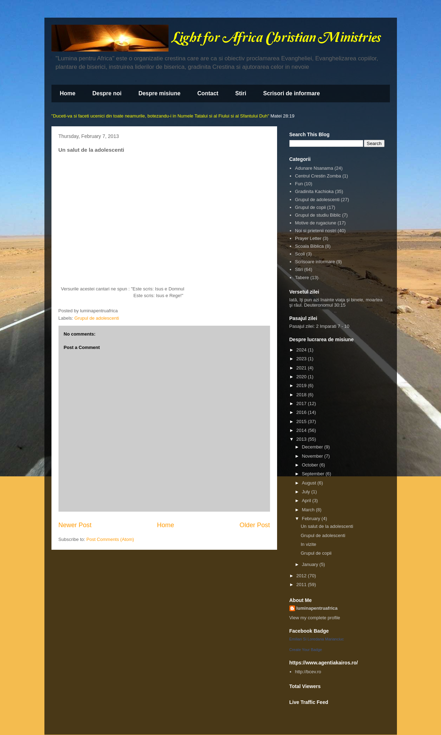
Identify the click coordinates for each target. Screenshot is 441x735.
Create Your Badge (305, 649)
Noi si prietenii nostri (315, 230)
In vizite (308, 544)
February (311, 518)
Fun (299, 183)
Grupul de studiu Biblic (318, 215)
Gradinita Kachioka (314, 191)
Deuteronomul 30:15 (324, 305)
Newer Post (75, 525)
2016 (302, 412)
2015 (302, 421)
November (313, 456)
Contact (208, 93)
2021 (302, 367)
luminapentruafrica (317, 608)
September (313, 473)
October (310, 465)
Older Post (255, 525)
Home (67, 93)
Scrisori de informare (291, 93)
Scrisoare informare (315, 261)
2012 (302, 575)
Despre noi (107, 93)
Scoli (300, 254)
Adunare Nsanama (314, 168)
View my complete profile (314, 617)
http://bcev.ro (308, 671)
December (313, 447)
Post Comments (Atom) (110, 539)
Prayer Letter (308, 238)
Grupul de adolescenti (96, 318)
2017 (302, 403)
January (310, 564)
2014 (302, 430)
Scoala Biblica (309, 246)
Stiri (240, 93)
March (309, 509)
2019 (302, 385)
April (307, 500)
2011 (302, 584)
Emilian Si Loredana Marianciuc (316, 639)
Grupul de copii (310, 207)
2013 (302, 439)
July (306, 491)
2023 (302, 358)
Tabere (302, 277)
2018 (302, 394)
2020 (302, 376)
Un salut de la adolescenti (327, 526)
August (309, 483)
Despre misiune (159, 93)
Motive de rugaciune (315, 222)
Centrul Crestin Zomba (318, 176)
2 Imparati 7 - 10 (332, 326)
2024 (302, 350)
